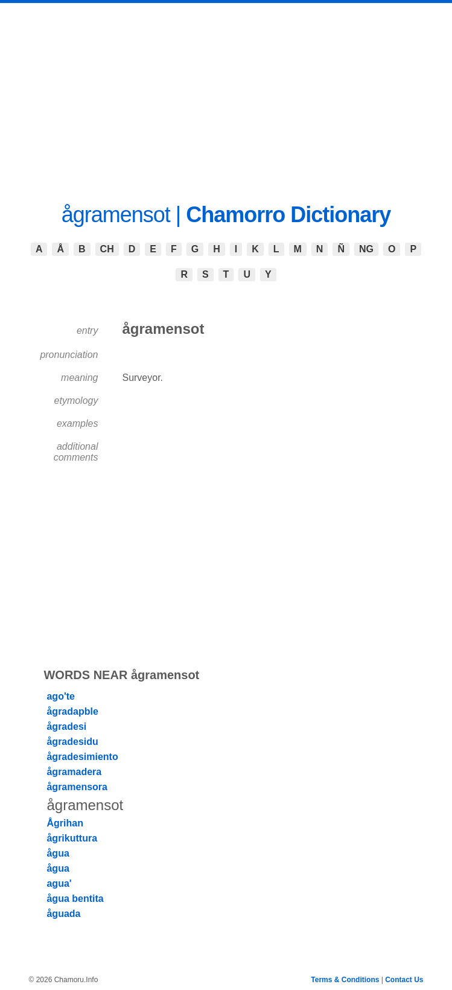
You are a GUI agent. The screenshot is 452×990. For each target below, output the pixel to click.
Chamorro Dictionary (288, 214)
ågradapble (72, 711)
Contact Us (404, 980)
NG (366, 249)
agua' (58, 883)
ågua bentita (74, 898)
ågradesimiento (82, 757)
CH (107, 249)
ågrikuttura (71, 838)
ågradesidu (72, 741)
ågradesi (66, 726)
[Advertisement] (226, 93)
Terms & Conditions (345, 980)
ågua (57, 853)
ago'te (60, 696)
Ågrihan (64, 823)
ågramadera (73, 772)
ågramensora (76, 787)
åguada (63, 914)
